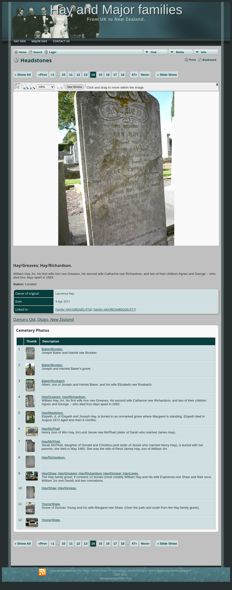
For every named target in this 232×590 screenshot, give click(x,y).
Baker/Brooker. (52, 349)
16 (108, 74)
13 (85, 74)
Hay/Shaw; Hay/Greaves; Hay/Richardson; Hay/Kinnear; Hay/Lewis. (90, 473)
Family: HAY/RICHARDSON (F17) (115, 309)
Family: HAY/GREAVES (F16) (74, 309)
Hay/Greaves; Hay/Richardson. (64, 397)
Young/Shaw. (51, 504)
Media (180, 52)
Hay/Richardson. (53, 457)
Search (37, 52)
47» (134, 74)
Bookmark (209, 60)
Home (23, 52)
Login (52, 52)
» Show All (23, 74)
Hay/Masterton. (52, 413)
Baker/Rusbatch (53, 381)
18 (122, 74)
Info (203, 52)
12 (78, 74)
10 (63, 74)
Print (192, 60)
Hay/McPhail (51, 428)
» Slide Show (167, 74)
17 (115, 74)
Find (153, 52)
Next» (145, 74)
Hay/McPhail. (51, 441)
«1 (52, 74)
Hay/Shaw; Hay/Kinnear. (59, 488)
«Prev (42, 74)
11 (71, 74)
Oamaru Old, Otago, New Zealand (43, 319)
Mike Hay (125, 578)
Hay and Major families (116, 9)
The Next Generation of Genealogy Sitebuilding (111, 571)
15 (100, 74)
